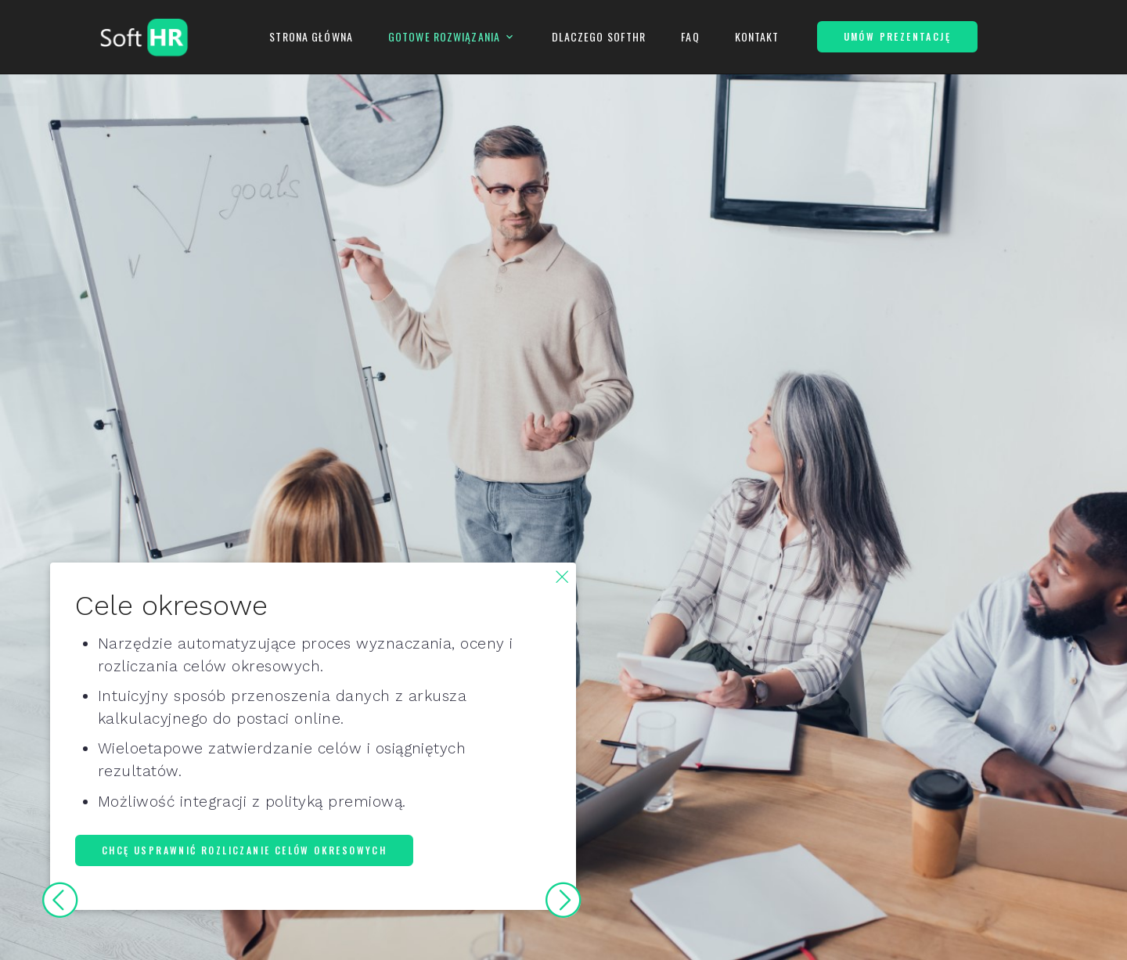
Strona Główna (311, 37)
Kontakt (757, 37)
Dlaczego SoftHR (599, 37)
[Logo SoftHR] (144, 37)
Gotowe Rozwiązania (444, 37)
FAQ (690, 37)
